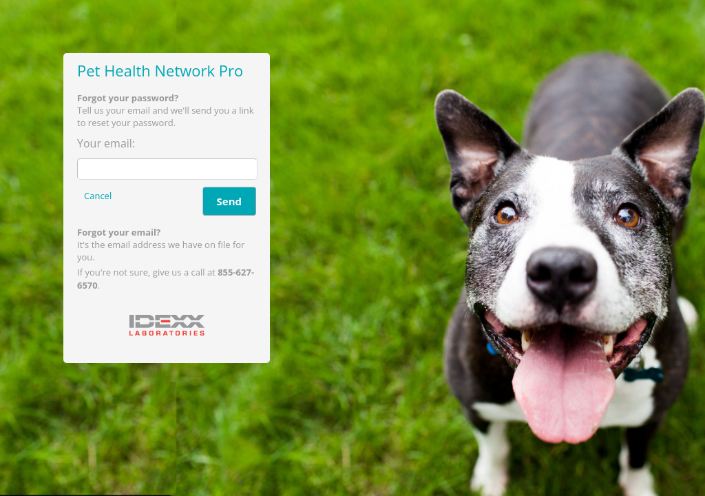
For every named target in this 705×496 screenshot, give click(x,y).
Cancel (98, 195)
